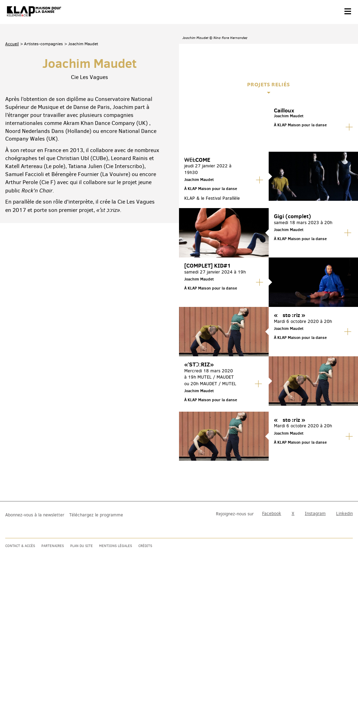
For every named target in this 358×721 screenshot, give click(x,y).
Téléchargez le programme (96, 668)
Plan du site (81, 699)
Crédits (145, 699)
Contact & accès (20, 699)
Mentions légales (115, 699)
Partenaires (52, 699)
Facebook (271, 667)
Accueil (12, 116)
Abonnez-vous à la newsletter (34, 668)
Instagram (315, 667)
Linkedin (344, 667)
